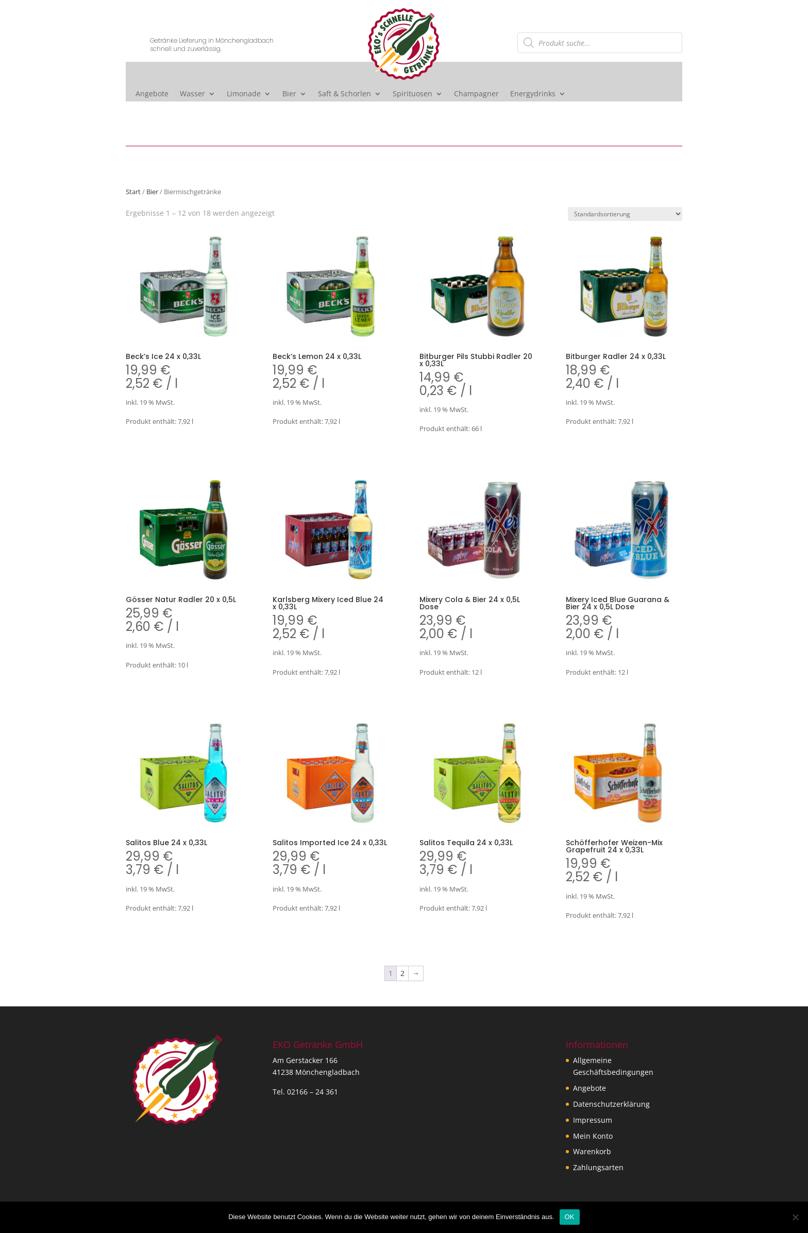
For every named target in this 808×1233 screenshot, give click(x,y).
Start (133, 191)
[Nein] (795, 1217)
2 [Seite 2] (402, 973)
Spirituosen (412, 94)
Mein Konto (593, 1136)
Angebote (152, 94)
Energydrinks (533, 94)
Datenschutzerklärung (611, 1104)
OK (570, 1217)
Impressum (592, 1120)
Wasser (192, 94)
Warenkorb (592, 1151)
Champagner (476, 94)
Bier (289, 94)
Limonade (244, 94)
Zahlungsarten (598, 1167)
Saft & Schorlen (344, 94)
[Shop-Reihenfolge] (625, 214)
